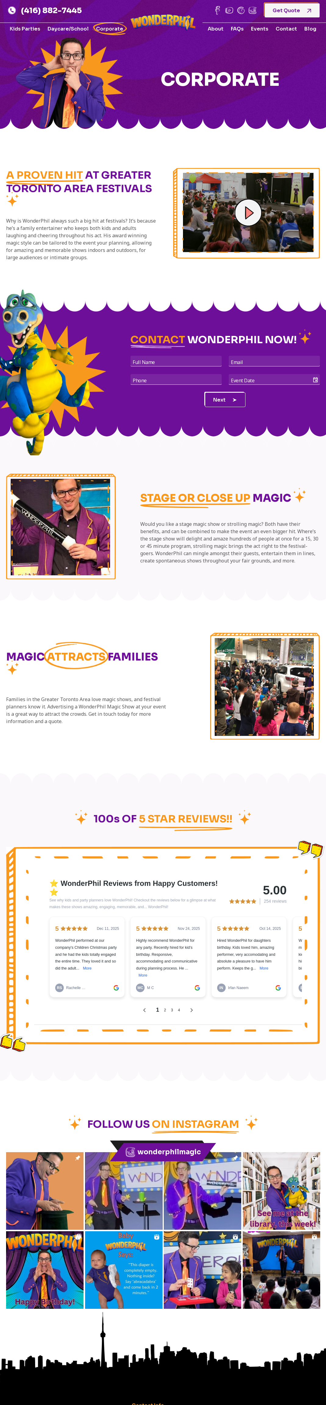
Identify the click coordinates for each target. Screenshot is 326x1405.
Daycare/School (68, 29)
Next (225, 400)
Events (259, 29)
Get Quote (292, 10)
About (216, 29)
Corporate (109, 29)
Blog (310, 29)
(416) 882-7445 (45, 10)
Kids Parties (25, 29)
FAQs (237, 29)
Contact (286, 29)
